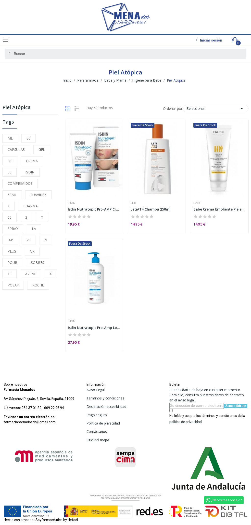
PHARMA (30, 206)
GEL (41, 149)
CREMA (32, 160)
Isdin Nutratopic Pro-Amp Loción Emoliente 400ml (94, 327)
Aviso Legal (96, 389)
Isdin (71, 202)
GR (32, 251)
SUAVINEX (38, 194)
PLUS (12, 251)
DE (10, 160)
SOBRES (37, 262)
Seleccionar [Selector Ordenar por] (216, 109)
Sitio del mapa (98, 440)
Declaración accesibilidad (106, 406)
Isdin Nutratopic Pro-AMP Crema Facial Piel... (94, 209)
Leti (133, 202)
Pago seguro (97, 414)
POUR (12, 262)
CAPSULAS (16, 149)
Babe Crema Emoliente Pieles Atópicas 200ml (219, 209)
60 (10, 217)
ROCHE (38, 285)
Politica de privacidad (103, 423)
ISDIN (30, 172)
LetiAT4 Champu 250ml (150, 209)
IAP (10, 240)
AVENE (30, 273)
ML (10, 138)
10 (10, 273)
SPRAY (13, 228)
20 (29, 240)
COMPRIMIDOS (20, 183)
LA (34, 228)
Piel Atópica (16, 108)
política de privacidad (185, 422)
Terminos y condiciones (105, 398)
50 (10, 172)
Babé (197, 202)
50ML (12, 194)
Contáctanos (97, 431)
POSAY (13, 285)
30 (28, 138)
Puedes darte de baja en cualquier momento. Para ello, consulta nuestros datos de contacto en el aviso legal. (206, 394)
